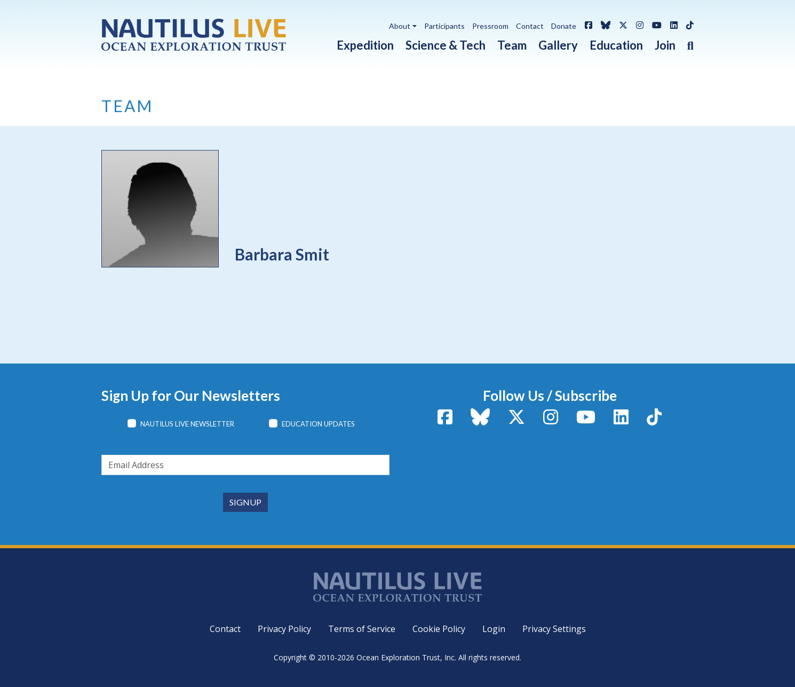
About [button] (399, 25)
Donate (563, 25)
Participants (444, 25)
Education (616, 45)
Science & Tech (446, 45)
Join (665, 45)
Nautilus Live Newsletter (187, 424)
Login (493, 629)
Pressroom (490, 25)
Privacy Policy (284, 629)
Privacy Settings (554, 629)
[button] (684, 43)
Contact (530, 25)
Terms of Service (361, 629)
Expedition (365, 45)
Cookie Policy (438, 629)
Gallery (558, 45)
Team (512, 45)
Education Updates (318, 424)
